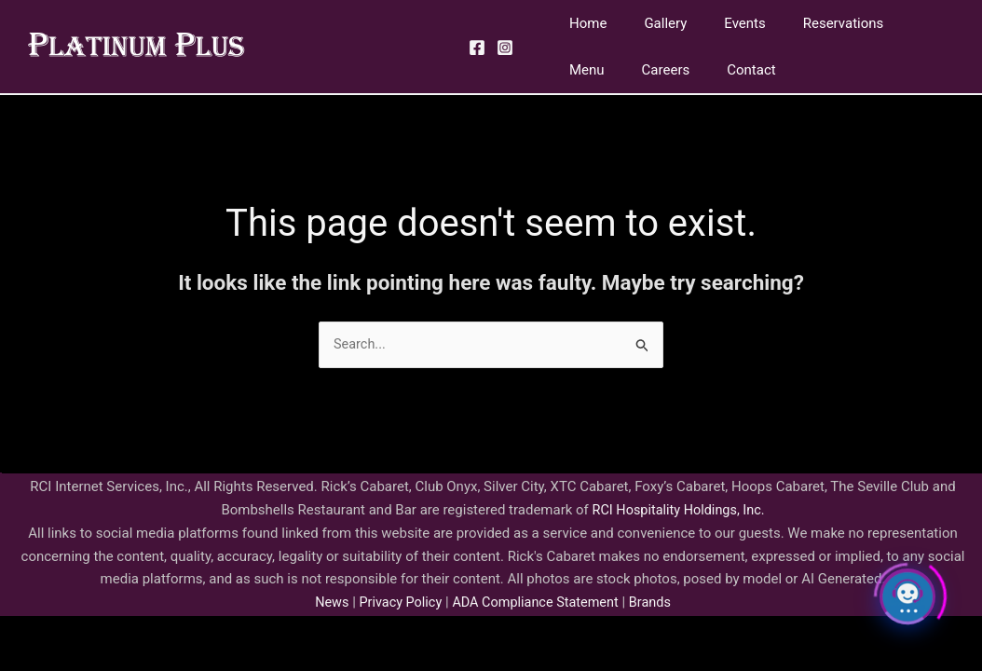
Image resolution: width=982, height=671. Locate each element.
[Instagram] (505, 47)
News (326, 603)
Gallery (651, 23)
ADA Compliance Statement (537, 603)
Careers (589, 70)
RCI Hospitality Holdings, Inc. (678, 510)
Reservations (811, 23)
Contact (665, 70)
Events (721, 23)
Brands (655, 603)
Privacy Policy (395, 603)
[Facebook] (477, 47)
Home (583, 23)
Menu (896, 23)
